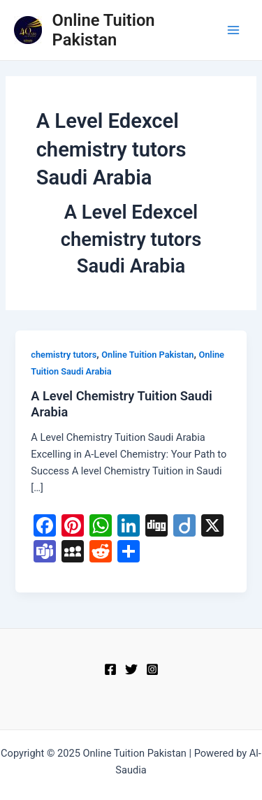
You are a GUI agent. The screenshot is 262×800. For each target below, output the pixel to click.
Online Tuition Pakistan (103, 30)
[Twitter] (131, 669)
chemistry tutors (63, 354)
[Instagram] (152, 669)
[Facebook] (110, 669)
